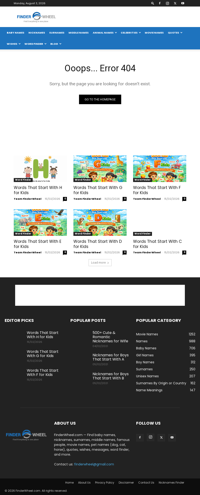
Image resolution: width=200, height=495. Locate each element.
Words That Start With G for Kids (97, 190)
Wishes (14, 44)
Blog (56, 44)
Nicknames (36, 32)
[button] (152, 3)
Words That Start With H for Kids (38, 190)
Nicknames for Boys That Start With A (111, 357)
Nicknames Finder (171, 483)
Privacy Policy (104, 483)
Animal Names (105, 32)
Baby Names (15, 32)
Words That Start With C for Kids (157, 244)
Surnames (56, 32)
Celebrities (131, 32)
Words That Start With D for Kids (97, 244)
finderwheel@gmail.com (94, 464)
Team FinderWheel (27, 199)
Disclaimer (126, 483)
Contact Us (146, 483)
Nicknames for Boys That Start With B (111, 376)
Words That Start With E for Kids (37, 244)
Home (69, 483)
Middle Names (79, 32)
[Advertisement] (140, 17)
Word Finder (35, 44)
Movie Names (154, 32)
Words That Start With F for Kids (157, 190)
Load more (100, 263)
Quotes (175, 32)
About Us (84, 483)
